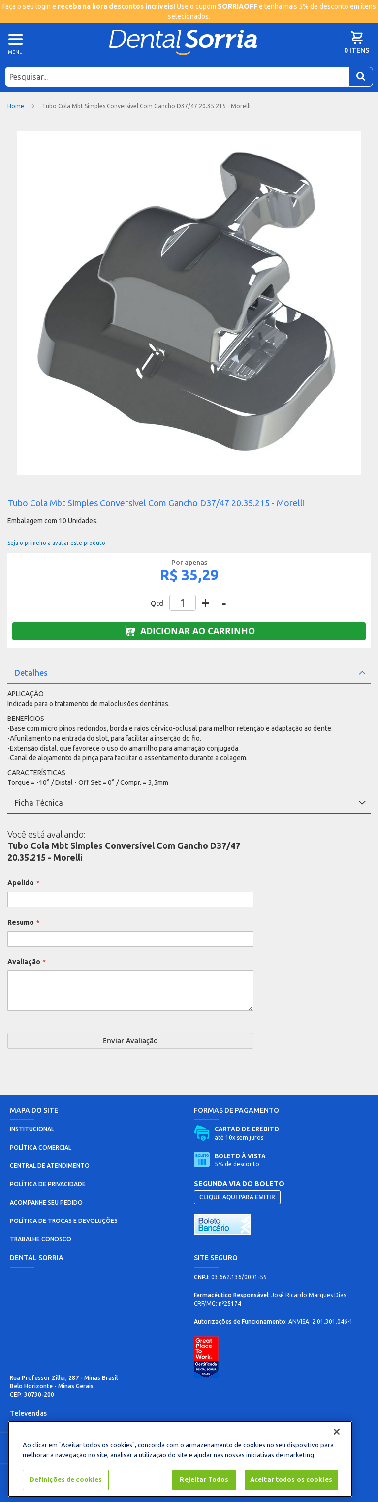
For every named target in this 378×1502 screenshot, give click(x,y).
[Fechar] (336, 1431)
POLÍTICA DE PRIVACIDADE (48, 1184)
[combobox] (176, 77)
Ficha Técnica (39, 802)
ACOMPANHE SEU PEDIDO (46, 1202)
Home (15, 106)
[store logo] (183, 42)
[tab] (189, 673)
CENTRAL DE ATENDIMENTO (50, 1165)
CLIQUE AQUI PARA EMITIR (237, 1197)
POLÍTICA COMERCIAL (40, 1147)
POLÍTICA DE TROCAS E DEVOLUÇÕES (64, 1221)
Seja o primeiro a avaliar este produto (56, 543)
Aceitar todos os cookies (291, 1479)
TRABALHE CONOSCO (40, 1239)
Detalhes (31, 672)
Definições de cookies (66, 1479)
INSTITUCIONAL (32, 1129)
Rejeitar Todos (204, 1479)
